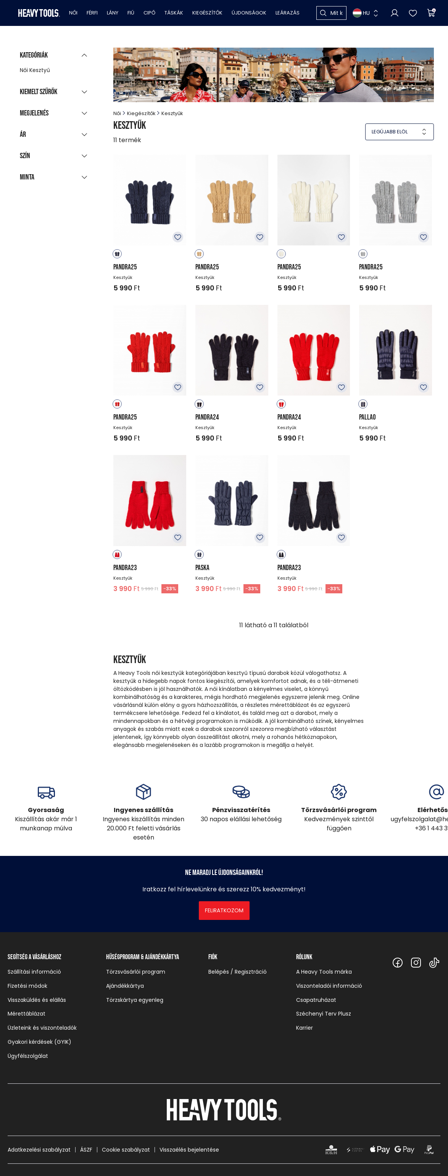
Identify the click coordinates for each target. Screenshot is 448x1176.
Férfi (92, 12)
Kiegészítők (207, 12)
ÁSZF (86, 1149)
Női (73, 12)
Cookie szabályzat (126, 1149)
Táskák (173, 12)
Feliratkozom (224, 910)
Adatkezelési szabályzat (39, 1149)
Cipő (149, 12)
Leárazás (288, 12)
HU (361, 13)
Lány (112, 12)
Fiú (130, 12)
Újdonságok (249, 12)
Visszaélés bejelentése (189, 1149)
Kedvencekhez (177, 237)
